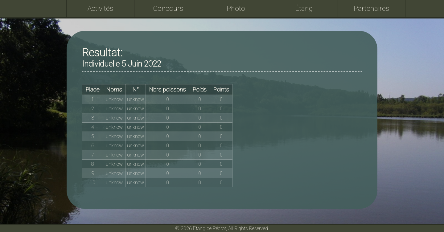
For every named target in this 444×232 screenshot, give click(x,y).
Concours (168, 8)
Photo (236, 8)
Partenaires (371, 8)
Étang (304, 8)
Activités (100, 8)
